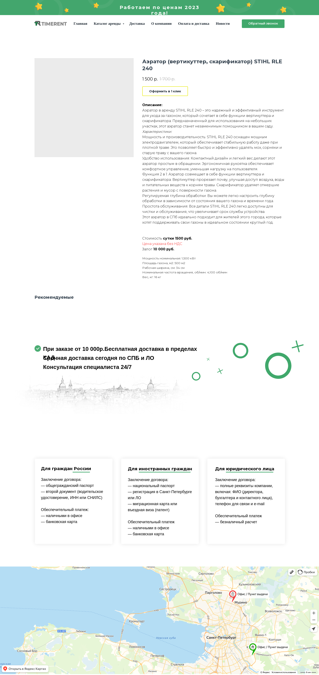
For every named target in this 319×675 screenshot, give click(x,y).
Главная (80, 24)
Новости (223, 24)
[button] (263, 23)
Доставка (137, 24)
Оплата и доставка (193, 24)
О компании (161, 24)
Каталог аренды (108, 24)
